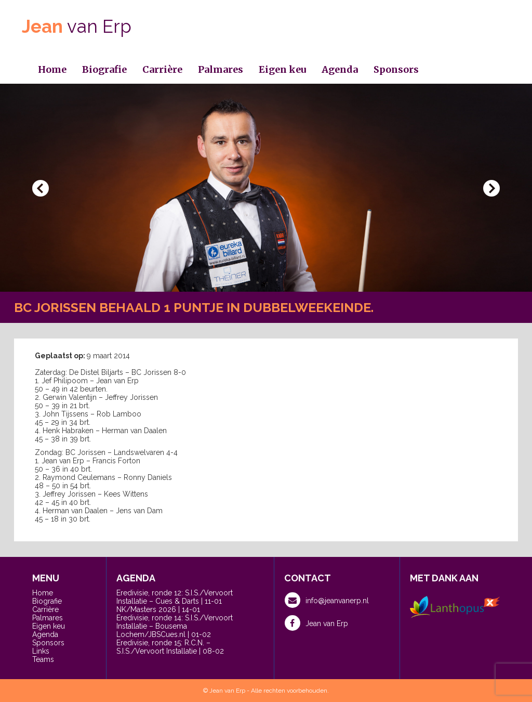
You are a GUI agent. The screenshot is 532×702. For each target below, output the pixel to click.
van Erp (76, 26)
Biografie (104, 69)
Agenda (340, 69)
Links (40, 651)
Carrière (162, 69)
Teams (43, 659)
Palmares (220, 69)
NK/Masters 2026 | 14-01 (158, 609)
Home (52, 69)
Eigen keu (282, 69)
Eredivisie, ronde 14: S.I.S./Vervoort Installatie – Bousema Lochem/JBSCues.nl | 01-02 (174, 626)
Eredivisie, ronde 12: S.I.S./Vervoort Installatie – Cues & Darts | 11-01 (174, 597)
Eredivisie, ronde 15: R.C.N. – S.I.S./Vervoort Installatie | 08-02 (170, 647)
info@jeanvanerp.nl (327, 600)
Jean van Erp (316, 623)
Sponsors (396, 69)
